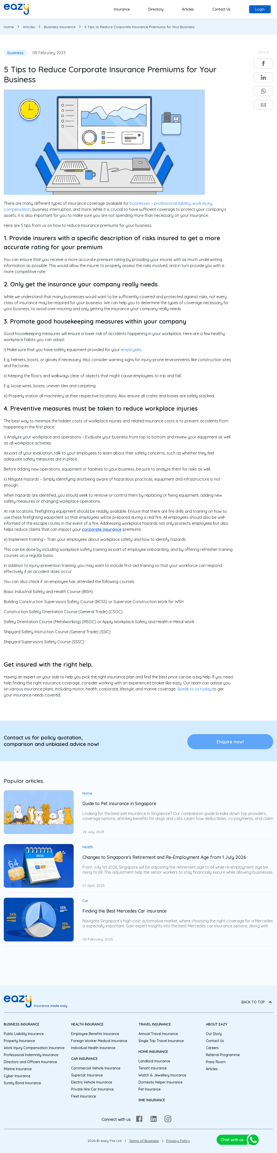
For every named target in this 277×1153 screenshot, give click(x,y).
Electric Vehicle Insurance (91, 1082)
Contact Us (221, 9)
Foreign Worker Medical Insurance (99, 1041)
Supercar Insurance (87, 1075)
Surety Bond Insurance (22, 1083)
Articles (188, 9)
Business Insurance (21, 1024)
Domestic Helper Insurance (160, 1082)
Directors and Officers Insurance (30, 1062)
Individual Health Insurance (93, 1048)
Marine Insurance (18, 1069)
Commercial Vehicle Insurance (95, 1068)
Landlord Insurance (154, 1061)
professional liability (172, 203)
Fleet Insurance (83, 1096)
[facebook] (263, 63)
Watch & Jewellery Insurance (162, 1075)
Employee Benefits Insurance (95, 1034)
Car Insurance (84, 1058)
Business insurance (59, 27)
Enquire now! (230, 742)
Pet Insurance (149, 1089)
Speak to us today (194, 688)
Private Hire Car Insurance (92, 1089)
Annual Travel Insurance (158, 1034)
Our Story (214, 1034)
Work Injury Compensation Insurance (34, 1048)
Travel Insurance (154, 1024)
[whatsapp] (263, 91)
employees (131, 349)
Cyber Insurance (17, 1076)
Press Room (216, 1062)
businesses (140, 203)
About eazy (216, 1024)
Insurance (122, 9)
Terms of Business (144, 1140)
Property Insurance (19, 1041)
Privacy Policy (178, 1140)
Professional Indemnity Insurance (31, 1055)
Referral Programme (223, 1055)
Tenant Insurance (152, 1068)
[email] (263, 105)
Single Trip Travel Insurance (161, 1041)
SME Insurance (151, 1100)
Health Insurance (87, 1024)
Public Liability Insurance (24, 1034)
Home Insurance (153, 1051)
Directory (155, 9)
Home (9, 27)
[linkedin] (263, 77)
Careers (212, 1048)
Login (259, 9)
